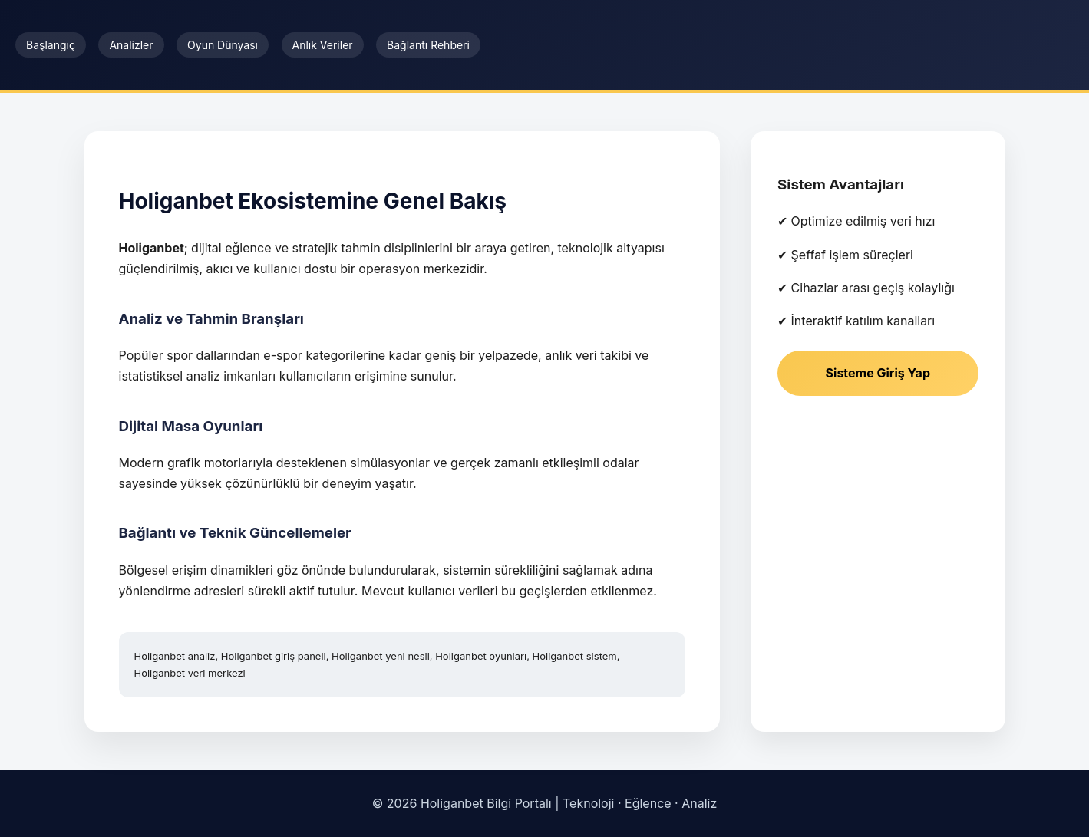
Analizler (131, 44)
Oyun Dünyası (222, 44)
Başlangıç (50, 44)
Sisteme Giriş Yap (878, 373)
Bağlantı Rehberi (428, 44)
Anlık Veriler (322, 44)
